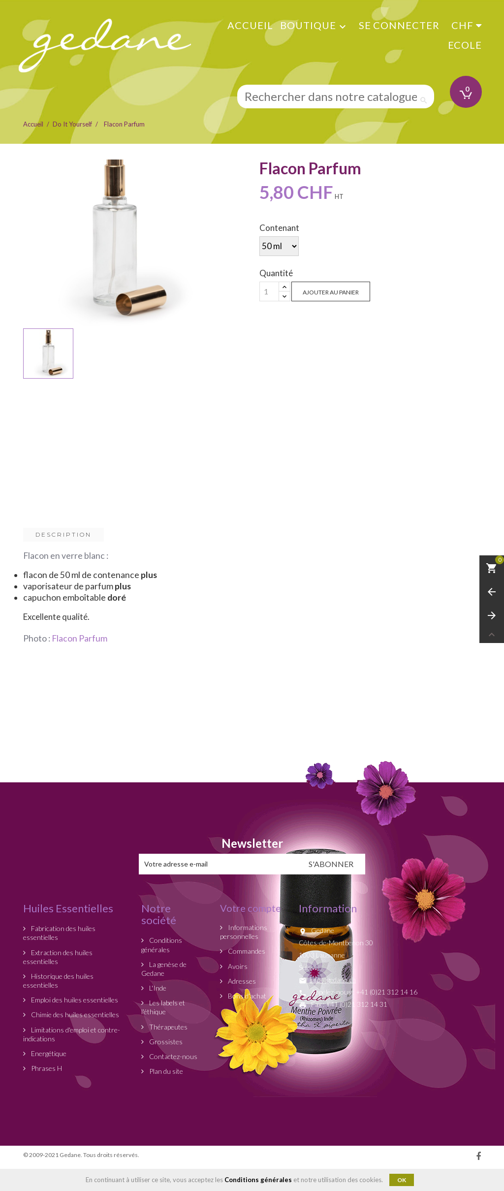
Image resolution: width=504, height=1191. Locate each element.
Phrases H (46, 1068)
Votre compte (250, 908)
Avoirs (237, 966)
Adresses (241, 981)
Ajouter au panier (331, 292)
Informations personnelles (243, 931)
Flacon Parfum (79, 638)
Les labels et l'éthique (163, 1007)
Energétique (48, 1053)
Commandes (245, 951)
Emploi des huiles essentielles (74, 1000)
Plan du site (165, 1071)
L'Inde (157, 988)
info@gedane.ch (333, 979)
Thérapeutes (168, 1027)
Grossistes (165, 1041)
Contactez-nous (172, 1056)
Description (63, 534)
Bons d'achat (246, 996)
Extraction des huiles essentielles (58, 957)
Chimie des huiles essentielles (74, 1014)
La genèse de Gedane (164, 968)
